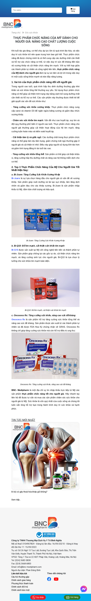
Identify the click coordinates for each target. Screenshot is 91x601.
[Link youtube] (57, 578)
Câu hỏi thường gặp (20, 577)
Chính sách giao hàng (21, 580)
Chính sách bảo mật (20, 590)
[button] (76, 462)
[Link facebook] (50, 578)
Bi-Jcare (16, 178)
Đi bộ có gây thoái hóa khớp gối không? (29, 492)
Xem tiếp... (16, 499)
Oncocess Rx (18, 319)
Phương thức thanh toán (22, 583)
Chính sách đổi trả (19, 587)
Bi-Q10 (15, 250)
